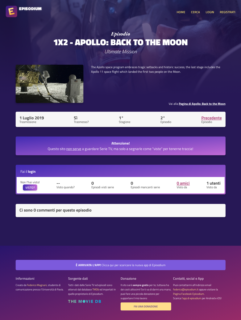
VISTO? (30, 187)
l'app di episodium (191, 298)
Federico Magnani (37, 285)
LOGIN (210, 12)
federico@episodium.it (185, 289)
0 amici (183, 183)
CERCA (195, 12)
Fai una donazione (146, 306)
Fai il (28, 171)
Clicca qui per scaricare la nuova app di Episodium (120, 265)
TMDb (95, 289)
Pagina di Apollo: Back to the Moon (202, 103)
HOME (181, 12)
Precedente (211, 118)
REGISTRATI (227, 12)
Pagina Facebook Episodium (188, 294)
